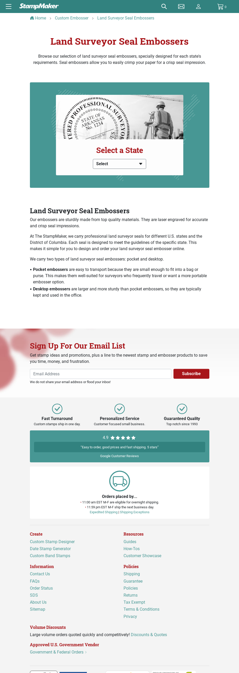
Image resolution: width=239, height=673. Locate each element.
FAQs (35, 580)
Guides (130, 541)
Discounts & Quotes (149, 634)
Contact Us (40, 573)
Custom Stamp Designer (52, 541)
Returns (131, 595)
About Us (38, 602)
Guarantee (133, 580)
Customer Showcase (142, 555)
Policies (131, 587)
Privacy (130, 616)
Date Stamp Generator (50, 548)
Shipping (132, 573)
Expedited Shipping (104, 512)
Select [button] (119, 163)
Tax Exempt (134, 602)
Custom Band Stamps (50, 555)
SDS (34, 595)
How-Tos (132, 548)
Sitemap (37, 609)
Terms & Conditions (141, 609)
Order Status (41, 587)
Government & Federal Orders (58, 652)
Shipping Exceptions (135, 512)
